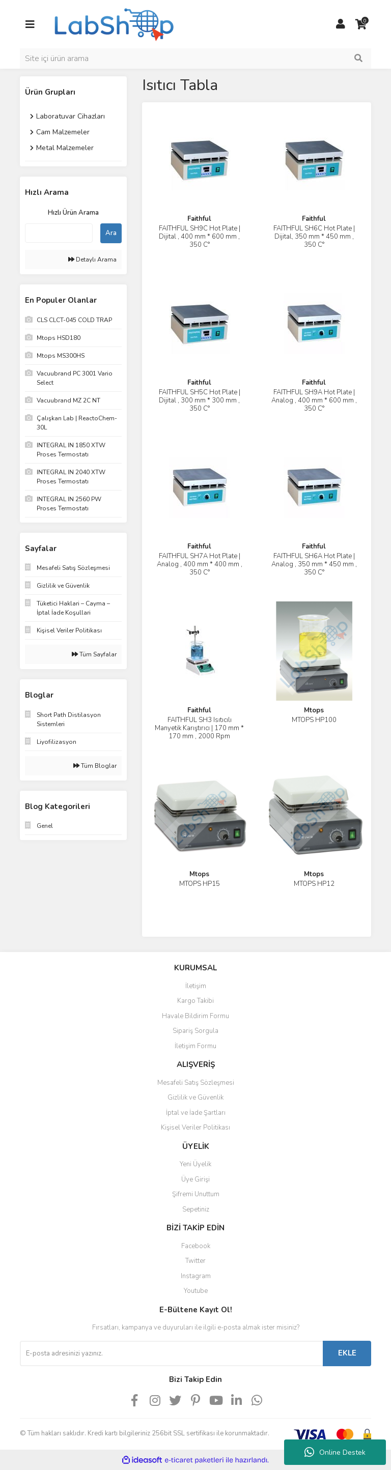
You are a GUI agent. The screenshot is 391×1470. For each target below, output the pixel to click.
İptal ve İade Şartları (196, 1112)
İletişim (195, 986)
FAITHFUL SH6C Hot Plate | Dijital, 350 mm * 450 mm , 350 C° (314, 236)
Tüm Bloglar (95, 766)
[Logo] (113, 23)
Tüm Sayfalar (94, 654)
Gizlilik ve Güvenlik (195, 1097)
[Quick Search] (59, 233)
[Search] (195, 58)
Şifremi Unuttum (195, 1194)
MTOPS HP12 (314, 883)
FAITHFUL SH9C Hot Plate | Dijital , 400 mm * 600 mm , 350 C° (199, 236)
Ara (111, 233)
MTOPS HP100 (314, 720)
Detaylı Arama (92, 259)
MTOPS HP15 (199, 883)
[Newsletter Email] (171, 1353)
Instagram (196, 1276)
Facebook (195, 1246)
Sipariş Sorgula (195, 1030)
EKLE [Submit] (347, 1353)
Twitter (195, 1260)
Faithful (199, 218)
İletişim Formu (195, 1046)
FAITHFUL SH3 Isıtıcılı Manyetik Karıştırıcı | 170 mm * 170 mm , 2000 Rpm (199, 728)
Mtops (314, 710)
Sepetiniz (195, 1209)
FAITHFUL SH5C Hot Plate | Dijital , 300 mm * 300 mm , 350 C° (199, 400)
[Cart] (361, 24)
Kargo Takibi (195, 1000)
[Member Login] (340, 24)
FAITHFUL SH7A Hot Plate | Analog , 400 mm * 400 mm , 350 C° (199, 564)
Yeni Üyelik (195, 1164)
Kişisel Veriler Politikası (195, 1127)
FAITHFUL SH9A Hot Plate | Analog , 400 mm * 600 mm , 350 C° (314, 400)
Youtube (196, 1290)
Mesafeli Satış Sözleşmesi (195, 1082)
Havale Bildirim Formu (195, 1016)
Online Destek (335, 1452)
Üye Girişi (195, 1179)
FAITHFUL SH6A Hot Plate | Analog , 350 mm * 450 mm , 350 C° (314, 564)
